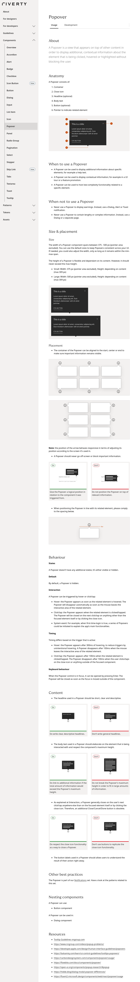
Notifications (80, 880)
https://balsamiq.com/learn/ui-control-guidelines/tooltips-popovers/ (86, 953)
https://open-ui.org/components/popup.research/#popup (81, 967)
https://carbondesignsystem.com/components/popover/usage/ (84, 958)
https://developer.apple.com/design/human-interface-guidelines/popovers (89, 948)
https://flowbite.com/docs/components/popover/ (77, 962)
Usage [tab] (53, 25)
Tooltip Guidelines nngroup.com (69, 939)
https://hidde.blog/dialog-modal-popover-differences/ (80, 971)
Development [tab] (69, 25)
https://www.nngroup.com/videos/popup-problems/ (79, 944)
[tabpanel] (89, 508)
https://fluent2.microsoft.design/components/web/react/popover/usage (88, 976)
